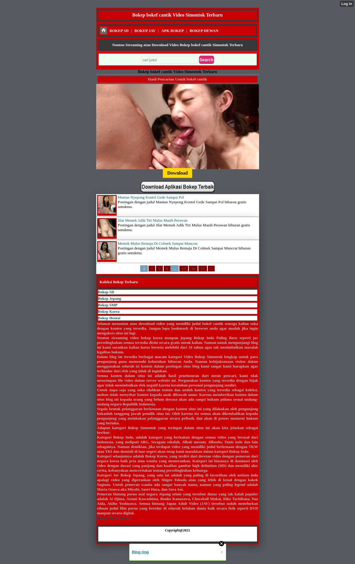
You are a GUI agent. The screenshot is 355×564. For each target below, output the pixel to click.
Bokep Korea (109, 311)
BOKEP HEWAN (203, 30)
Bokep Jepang (109, 298)
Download (177, 172)
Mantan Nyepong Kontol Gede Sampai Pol (151, 197)
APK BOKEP (172, 30)
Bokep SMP (108, 305)
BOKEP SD (119, 30)
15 (184, 268)
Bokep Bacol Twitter (114, 517)
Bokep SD (106, 292)
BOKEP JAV (145, 30)
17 (203, 268)
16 (193, 268)
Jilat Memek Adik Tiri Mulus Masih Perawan (152, 220)
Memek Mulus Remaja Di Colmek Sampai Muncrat (157, 243)
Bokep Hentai (109, 318)
